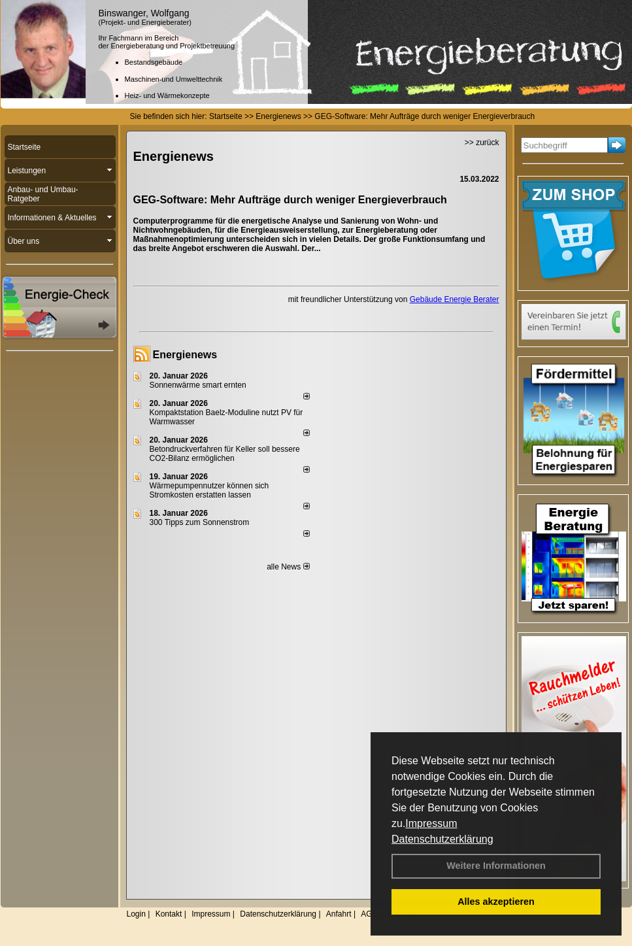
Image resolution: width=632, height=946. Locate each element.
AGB (369, 914)
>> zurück (482, 142)
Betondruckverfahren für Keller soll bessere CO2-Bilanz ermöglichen (225, 454)
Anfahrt (339, 914)
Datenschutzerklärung (442, 839)
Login (136, 914)
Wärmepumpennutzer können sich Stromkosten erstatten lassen (209, 490)
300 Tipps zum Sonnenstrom (200, 522)
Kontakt (169, 914)
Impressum (431, 823)
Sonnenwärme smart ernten (198, 385)
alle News (288, 566)
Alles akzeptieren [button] (496, 901)
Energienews (185, 354)
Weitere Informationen (496, 865)
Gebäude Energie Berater (454, 299)
